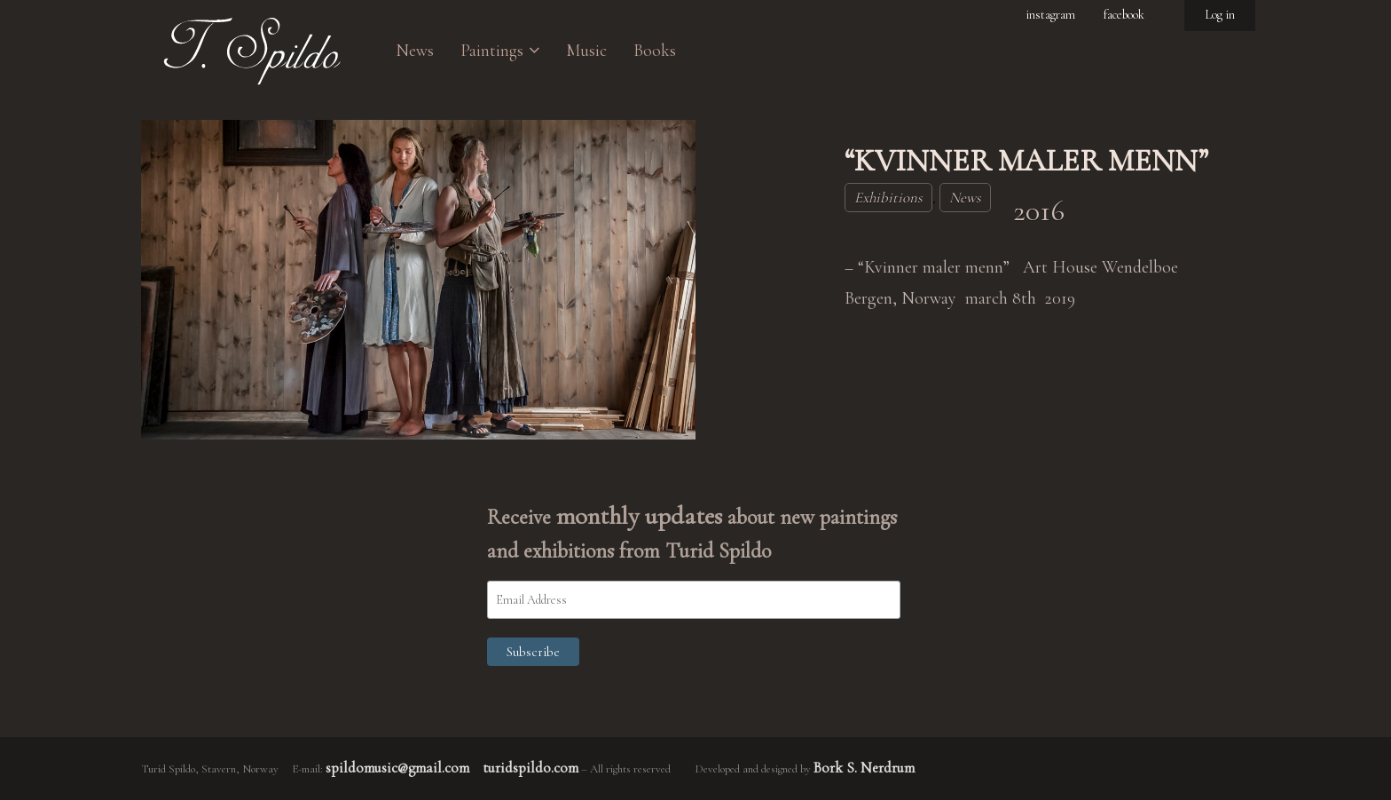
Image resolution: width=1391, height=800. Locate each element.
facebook (1124, 14)
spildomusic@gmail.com (397, 767)
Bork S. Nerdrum (864, 767)
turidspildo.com (530, 767)
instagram (1050, 14)
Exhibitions (888, 197)
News (965, 197)
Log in (1220, 14)
